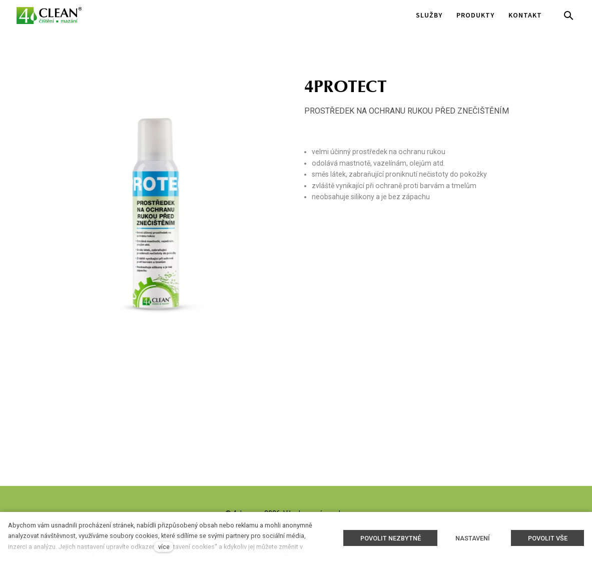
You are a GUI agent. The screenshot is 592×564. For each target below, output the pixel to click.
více (164, 546)
